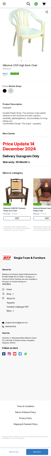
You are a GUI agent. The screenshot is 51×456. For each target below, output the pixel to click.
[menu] (4, 3)
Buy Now (37, 452)
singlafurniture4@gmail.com (16, 323)
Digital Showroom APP (31, 436)
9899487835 (10, 327)
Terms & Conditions (18, 438)
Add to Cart (14, 452)
